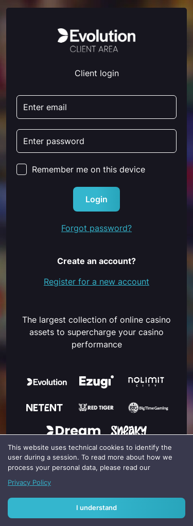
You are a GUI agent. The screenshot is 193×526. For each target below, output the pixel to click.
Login (96, 199)
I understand (96, 508)
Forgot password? (96, 228)
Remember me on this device (88, 169)
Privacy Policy (29, 482)
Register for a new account (96, 281)
